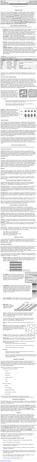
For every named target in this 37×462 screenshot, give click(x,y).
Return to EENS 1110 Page (6, 460)
